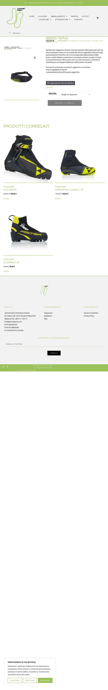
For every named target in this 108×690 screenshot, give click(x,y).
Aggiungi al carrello (64, 103)
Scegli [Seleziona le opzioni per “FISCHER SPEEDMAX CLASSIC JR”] (58, 198)
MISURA (53, 93)
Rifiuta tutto (30, 680)
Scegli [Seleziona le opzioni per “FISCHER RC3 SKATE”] (6, 198)
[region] (30, 671)
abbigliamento (59, 16)
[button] (35, 58)
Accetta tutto (45, 680)
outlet (85, 16)
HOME (31, 16)
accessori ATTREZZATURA (12, 47)
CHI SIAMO (42, 16)
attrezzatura (63, 19)
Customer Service (52, 307)
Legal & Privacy (91, 307)
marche (74, 16)
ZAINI (20, 48)
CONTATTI (78, 19)
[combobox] (27, 33)
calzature (45, 19)
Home (6, 47)
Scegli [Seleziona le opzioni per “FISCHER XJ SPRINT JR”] (6, 271)
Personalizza (15, 680)
